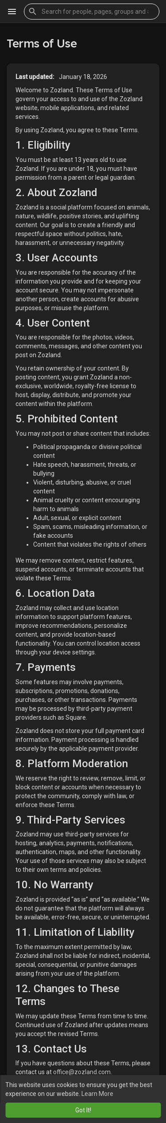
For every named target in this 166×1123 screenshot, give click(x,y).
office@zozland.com (82, 1072)
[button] (91, 12)
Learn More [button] (97, 1093)
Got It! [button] (83, 1110)
